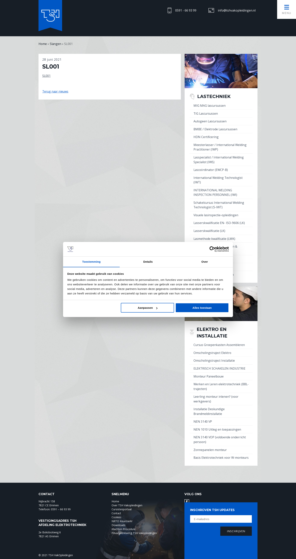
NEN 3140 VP (202, 418)
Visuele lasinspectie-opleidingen (216, 213)
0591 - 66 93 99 (185, 10)
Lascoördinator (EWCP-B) (211, 169)
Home (115, 501)
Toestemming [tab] (91, 261)
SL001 (46, 75)
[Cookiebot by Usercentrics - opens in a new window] (212, 249)
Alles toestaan (202, 308)
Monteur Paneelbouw (208, 373)
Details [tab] (148, 261)
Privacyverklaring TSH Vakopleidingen (134, 533)
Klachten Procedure (124, 529)
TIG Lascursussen (206, 113)
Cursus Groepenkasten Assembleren (219, 342)
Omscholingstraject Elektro (212, 350)
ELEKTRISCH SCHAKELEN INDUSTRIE (219, 365)
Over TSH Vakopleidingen (127, 505)
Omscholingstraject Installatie (214, 358)
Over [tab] (204, 261)
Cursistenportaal (122, 509)
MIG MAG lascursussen (209, 105)
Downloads (119, 525)
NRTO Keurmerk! (122, 521)
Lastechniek (214, 96)
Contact (116, 513)
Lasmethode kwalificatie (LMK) (214, 237)
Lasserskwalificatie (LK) (209, 229)
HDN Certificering (206, 136)
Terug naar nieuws (55, 91)
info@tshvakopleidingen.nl (237, 10)
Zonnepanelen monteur (210, 445)
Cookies (116, 517)
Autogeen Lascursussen (210, 121)
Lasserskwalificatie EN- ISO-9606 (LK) (219, 221)
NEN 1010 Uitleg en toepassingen (217, 425)
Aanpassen (147, 308)
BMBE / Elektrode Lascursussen (216, 129)
